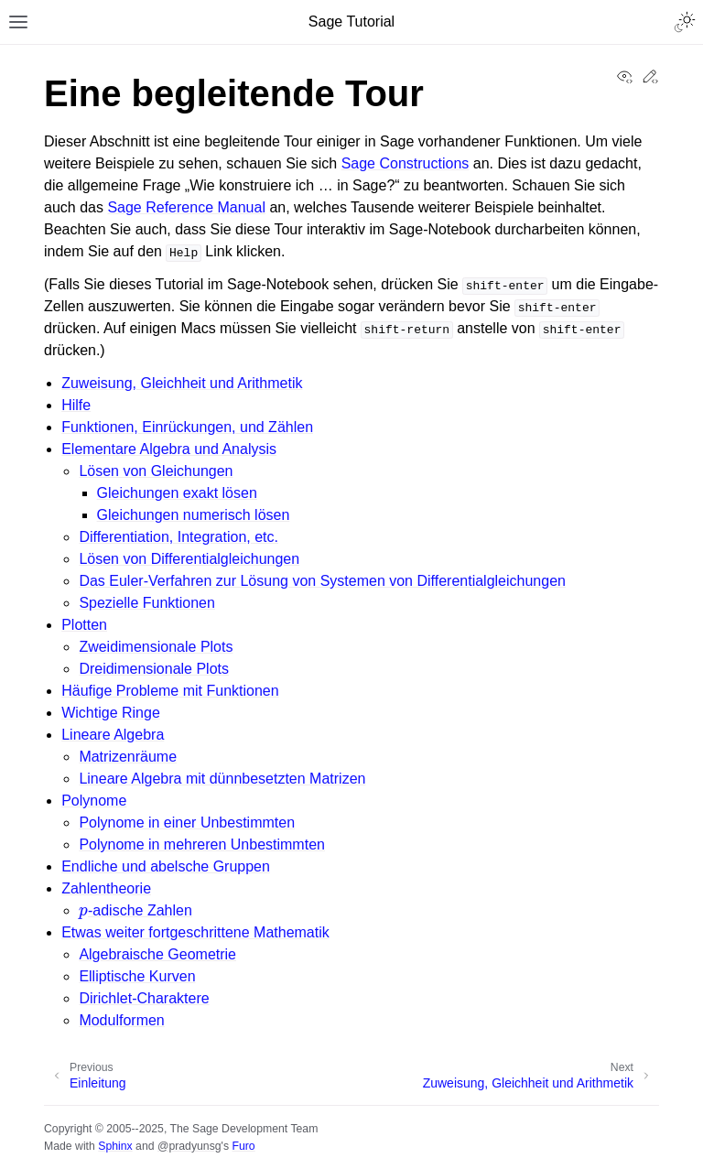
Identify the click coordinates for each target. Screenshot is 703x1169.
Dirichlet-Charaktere (144, 998)
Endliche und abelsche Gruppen (165, 866)
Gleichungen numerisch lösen (193, 515)
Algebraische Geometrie (157, 954)
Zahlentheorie (106, 888)
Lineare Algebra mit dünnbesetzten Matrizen (222, 778)
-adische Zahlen (135, 910)
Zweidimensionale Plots (156, 647)
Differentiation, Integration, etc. (178, 537)
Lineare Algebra (112, 734)
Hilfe (76, 405)
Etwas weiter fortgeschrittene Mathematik (195, 932)
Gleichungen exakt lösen (177, 493)
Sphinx (115, 1146)
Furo (243, 1146)
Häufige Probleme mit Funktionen (169, 690)
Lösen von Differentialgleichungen (189, 559)
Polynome (93, 800)
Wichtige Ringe (110, 712)
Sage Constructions (405, 163)
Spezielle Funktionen (147, 603)
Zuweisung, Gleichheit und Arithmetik (181, 383)
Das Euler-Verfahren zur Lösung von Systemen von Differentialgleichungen (322, 581)
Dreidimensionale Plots (154, 669)
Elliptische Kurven (137, 976)
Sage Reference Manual (186, 207)
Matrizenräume (128, 756)
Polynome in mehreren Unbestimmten (202, 844)
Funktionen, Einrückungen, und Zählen (187, 427)
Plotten (84, 625)
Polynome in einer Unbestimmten (187, 822)
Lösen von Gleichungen (156, 471)
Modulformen (121, 1020)
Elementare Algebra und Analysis (168, 449)
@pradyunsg (189, 1146)
